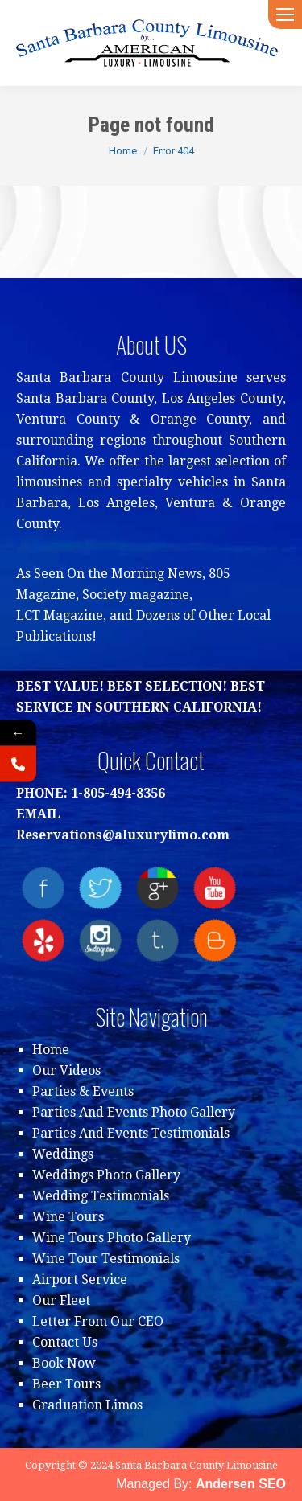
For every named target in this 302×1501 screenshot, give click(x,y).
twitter (100, 888)
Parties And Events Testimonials (131, 1133)
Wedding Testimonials (100, 1196)
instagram (100, 940)
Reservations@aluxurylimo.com (123, 835)
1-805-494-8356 (118, 793)
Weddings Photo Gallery (106, 1175)
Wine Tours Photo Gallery (111, 1237)
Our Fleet (61, 1300)
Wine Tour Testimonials (106, 1258)
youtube (214, 888)
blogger (214, 940)
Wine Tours (68, 1216)
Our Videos (66, 1070)
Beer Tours (66, 1384)
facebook (43, 888)
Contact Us (64, 1342)
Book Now (64, 1363)
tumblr (157, 940)
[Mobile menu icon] (285, 14)
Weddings (62, 1154)
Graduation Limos (87, 1405)
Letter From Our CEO (97, 1321)
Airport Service (79, 1279)
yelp (43, 940)
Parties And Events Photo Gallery (133, 1112)
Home (50, 1049)
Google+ (157, 888)
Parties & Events (83, 1091)
